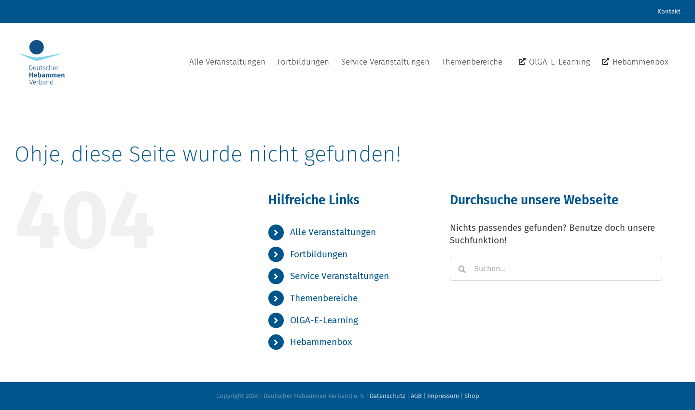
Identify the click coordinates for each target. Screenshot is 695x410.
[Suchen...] (556, 269)
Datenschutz (387, 395)
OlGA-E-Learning (324, 320)
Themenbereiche (324, 298)
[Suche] (462, 269)
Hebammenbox (321, 341)
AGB (416, 395)
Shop (471, 395)
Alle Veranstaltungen (333, 232)
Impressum (443, 395)
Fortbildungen (319, 254)
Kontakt (669, 11)
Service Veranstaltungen (339, 275)
